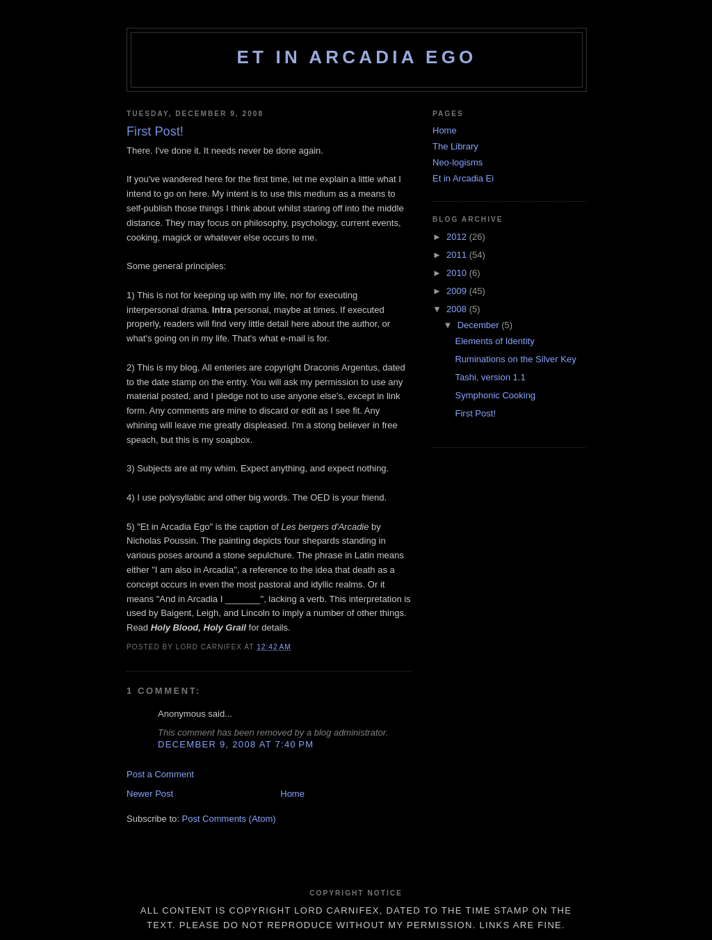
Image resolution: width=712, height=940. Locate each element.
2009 (457, 291)
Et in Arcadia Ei (463, 178)
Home (292, 793)
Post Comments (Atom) (229, 818)
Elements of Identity (494, 341)
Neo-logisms (457, 162)
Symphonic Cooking (495, 395)
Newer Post (150, 793)
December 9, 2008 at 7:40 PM (236, 744)
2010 (457, 273)
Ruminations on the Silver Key (515, 359)
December (480, 325)
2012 (457, 237)
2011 (457, 255)
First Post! (475, 413)
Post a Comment (160, 774)
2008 (457, 309)
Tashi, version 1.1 (490, 377)
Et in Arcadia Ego (356, 57)
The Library (455, 146)
